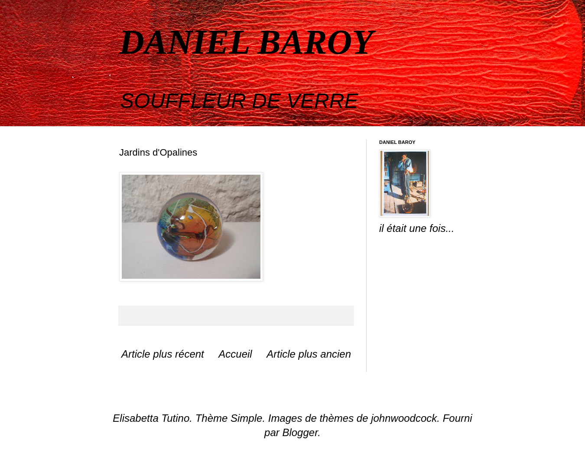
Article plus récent (162, 354)
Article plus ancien (308, 354)
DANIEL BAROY (246, 42)
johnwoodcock (404, 418)
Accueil (235, 354)
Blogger (300, 432)
